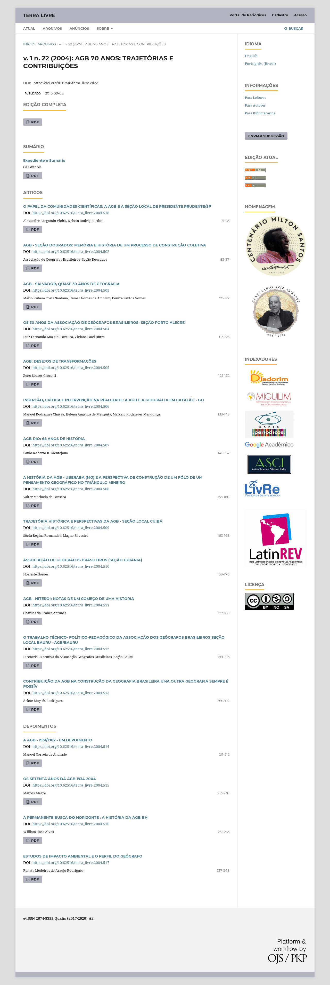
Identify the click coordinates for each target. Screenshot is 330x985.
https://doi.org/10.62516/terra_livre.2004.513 (70, 692)
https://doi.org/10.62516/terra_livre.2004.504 (70, 328)
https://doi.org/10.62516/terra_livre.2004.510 (70, 566)
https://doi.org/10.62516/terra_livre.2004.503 (70, 290)
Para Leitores (255, 97)
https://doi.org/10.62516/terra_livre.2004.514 (70, 746)
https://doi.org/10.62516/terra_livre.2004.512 (70, 648)
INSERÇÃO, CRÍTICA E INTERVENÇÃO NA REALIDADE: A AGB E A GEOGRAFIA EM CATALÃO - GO (113, 400)
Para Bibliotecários (260, 113)
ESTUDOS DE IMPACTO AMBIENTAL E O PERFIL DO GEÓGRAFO (82, 856)
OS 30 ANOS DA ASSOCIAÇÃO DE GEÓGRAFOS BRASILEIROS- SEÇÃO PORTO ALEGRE (104, 322)
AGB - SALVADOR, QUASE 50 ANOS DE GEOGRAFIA (71, 284)
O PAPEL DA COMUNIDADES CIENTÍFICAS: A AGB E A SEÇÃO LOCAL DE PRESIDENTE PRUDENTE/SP (117, 206)
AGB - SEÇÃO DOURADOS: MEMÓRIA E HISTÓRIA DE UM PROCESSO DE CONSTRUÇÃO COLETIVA (114, 245)
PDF (34, 122)
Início (28, 44)
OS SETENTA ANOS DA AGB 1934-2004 (59, 778)
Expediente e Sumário (44, 160)
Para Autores (255, 105)
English (251, 55)
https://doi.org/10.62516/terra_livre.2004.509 (70, 527)
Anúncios (79, 28)
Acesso (300, 15)
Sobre (103, 28)
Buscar (293, 28)
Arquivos (52, 28)
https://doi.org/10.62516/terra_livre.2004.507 (70, 445)
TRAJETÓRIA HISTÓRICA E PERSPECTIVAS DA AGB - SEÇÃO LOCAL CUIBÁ (92, 521)
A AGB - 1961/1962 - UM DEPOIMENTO (57, 740)
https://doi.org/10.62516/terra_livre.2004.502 (70, 251)
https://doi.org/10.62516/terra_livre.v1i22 (66, 83)
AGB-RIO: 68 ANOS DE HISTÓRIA (54, 438)
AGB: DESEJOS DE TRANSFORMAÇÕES (59, 361)
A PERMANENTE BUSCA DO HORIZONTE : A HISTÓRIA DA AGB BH (85, 817)
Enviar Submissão (266, 136)
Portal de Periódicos (247, 15)
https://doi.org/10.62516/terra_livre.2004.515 (70, 785)
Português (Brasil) (260, 63)
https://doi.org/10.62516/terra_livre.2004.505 (70, 367)
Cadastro (280, 15)
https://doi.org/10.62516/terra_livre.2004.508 (70, 488)
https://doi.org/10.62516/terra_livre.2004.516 (70, 823)
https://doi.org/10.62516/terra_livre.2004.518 (70, 212)
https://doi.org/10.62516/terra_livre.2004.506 (70, 406)
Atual (29, 28)
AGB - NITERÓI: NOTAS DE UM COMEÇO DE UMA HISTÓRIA (78, 598)
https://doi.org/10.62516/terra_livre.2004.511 (70, 605)
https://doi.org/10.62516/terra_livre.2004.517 (70, 862)
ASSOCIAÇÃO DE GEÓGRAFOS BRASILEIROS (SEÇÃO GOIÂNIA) (82, 560)
